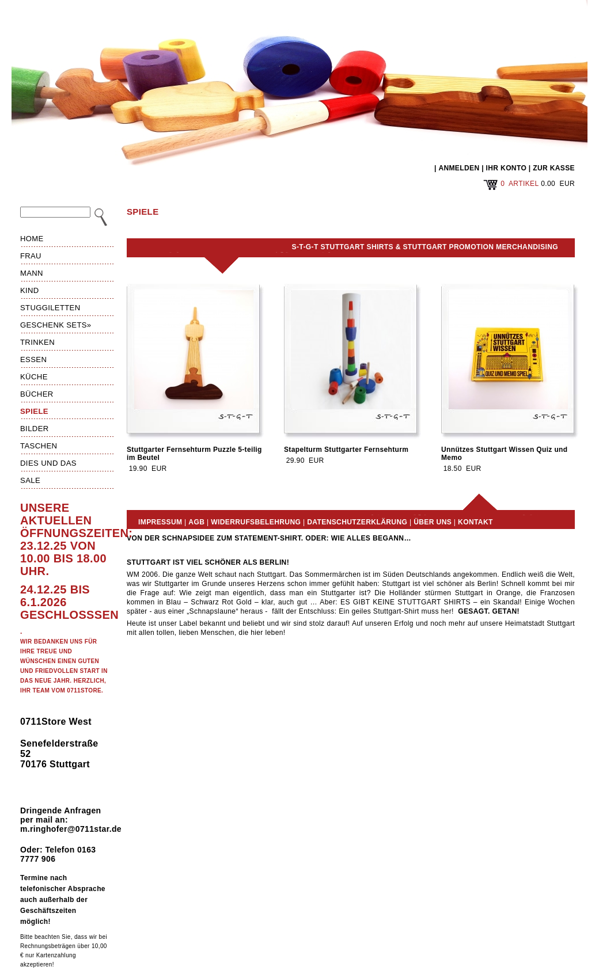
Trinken (37, 342)
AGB (196, 522)
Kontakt (475, 522)
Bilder (34, 428)
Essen (33, 359)
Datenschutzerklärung (357, 522)
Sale (30, 480)
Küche (34, 376)
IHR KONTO (506, 168)
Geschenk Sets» (56, 325)
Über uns (433, 522)
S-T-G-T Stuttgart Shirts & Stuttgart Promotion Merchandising (425, 247)
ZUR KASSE (554, 168)
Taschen (38, 446)
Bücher (37, 394)
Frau (30, 256)
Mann (31, 273)
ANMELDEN (458, 168)
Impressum (160, 522)
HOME (32, 238)
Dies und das (48, 463)
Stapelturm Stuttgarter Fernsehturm (346, 450)
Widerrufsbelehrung (256, 522)
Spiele (34, 411)
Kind (29, 290)
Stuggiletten (50, 307)
